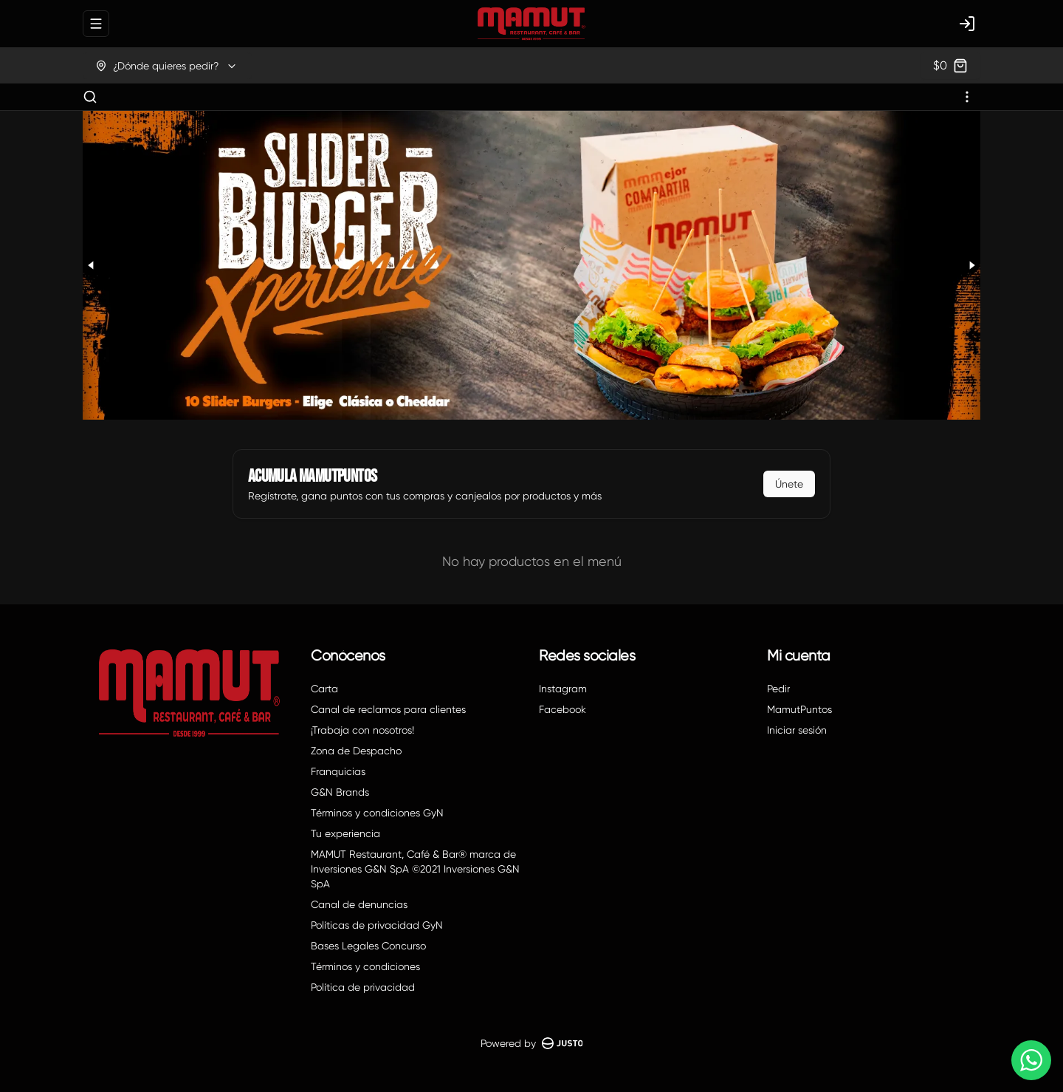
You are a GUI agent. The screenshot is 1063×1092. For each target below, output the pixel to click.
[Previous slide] (91, 265)
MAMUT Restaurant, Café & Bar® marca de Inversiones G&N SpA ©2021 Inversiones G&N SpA (415, 869)
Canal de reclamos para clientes (388, 709)
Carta (324, 689)
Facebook (562, 709)
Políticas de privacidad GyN (377, 925)
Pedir (778, 689)
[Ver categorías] (967, 96)
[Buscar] (90, 96)
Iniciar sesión (797, 730)
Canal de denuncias (359, 904)
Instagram (563, 689)
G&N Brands (340, 792)
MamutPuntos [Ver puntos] (799, 709)
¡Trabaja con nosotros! (362, 730)
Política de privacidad (363, 987)
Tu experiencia (345, 833)
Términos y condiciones (365, 966)
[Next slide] (971, 265)
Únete (789, 484)
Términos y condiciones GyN (377, 813)
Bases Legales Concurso (368, 946)
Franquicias (338, 771)
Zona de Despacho (356, 751)
